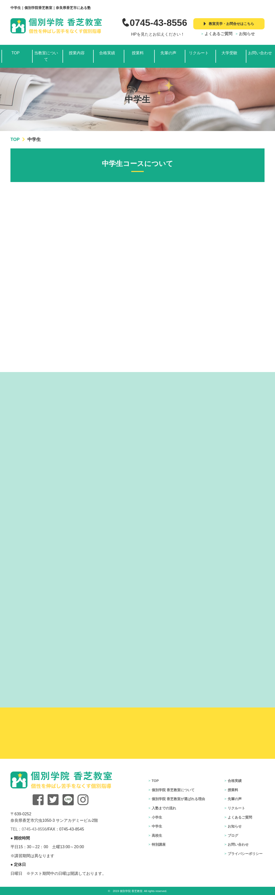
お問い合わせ (260, 53)
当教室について (46, 56)
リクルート (199, 53)
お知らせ (247, 34)
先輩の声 (168, 53)
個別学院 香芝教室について (173, 790)
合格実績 (107, 53)
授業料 (138, 53)
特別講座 (159, 844)
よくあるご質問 (218, 34)
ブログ (233, 835)
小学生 (157, 817)
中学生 (157, 826)
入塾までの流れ (164, 808)
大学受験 (229, 53)
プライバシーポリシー (245, 854)
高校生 (157, 835)
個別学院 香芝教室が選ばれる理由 (178, 799)
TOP (15, 53)
